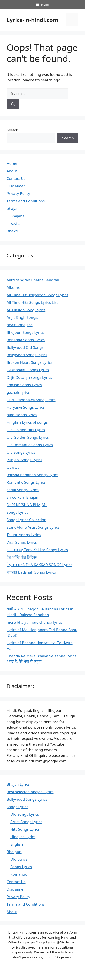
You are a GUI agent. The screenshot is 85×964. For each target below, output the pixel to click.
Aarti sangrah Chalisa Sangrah (33, 279)
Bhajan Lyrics (18, 784)
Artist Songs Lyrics (26, 821)
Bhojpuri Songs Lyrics (25, 332)
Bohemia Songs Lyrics (26, 339)
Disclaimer (16, 185)
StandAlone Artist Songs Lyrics (33, 527)
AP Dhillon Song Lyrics (26, 309)
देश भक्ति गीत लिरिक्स (22, 557)
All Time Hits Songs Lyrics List (32, 302)
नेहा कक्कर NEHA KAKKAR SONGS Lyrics (39, 564)
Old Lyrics (18, 859)
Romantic (18, 874)
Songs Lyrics (17, 512)
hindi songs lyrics (22, 414)
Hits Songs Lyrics (25, 829)
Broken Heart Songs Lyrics (29, 362)
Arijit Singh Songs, (22, 317)
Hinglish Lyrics (22, 836)
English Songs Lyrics (24, 384)
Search (12, 129)
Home (12, 163)
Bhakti (12, 230)
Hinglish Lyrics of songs (27, 422)
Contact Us (16, 178)
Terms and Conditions (26, 200)
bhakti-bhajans (20, 324)
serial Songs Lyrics (23, 489)
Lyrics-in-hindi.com (32, 20)
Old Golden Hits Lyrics (26, 429)
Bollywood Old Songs (25, 347)
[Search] (13, 104)
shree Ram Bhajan (22, 497)
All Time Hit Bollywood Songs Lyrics (37, 294)
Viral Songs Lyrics (22, 542)
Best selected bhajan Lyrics (30, 791)
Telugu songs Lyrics (24, 534)
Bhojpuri (14, 851)
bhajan (13, 208)
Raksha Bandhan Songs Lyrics (32, 474)
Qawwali (14, 467)
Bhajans (17, 215)
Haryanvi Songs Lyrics (26, 407)
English (16, 844)
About (12, 170)
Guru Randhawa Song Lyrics (31, 399)
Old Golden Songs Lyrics (28, 437)
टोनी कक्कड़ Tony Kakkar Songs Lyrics (37, 549)
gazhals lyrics (18, 392)
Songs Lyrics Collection (26, 519)
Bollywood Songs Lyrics (27, 354)
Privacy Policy (18, 193)
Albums (13, 287)
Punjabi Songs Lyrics (24, 459)
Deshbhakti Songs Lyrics (28, 369)
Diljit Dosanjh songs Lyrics (29, 377)
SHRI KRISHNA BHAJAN (27, 504)
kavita (15, 223)
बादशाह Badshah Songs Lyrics (31, 572)
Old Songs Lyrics (21, 452)
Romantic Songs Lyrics (26, 482)
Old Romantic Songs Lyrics (30, 444)
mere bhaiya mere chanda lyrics (34, 622)
